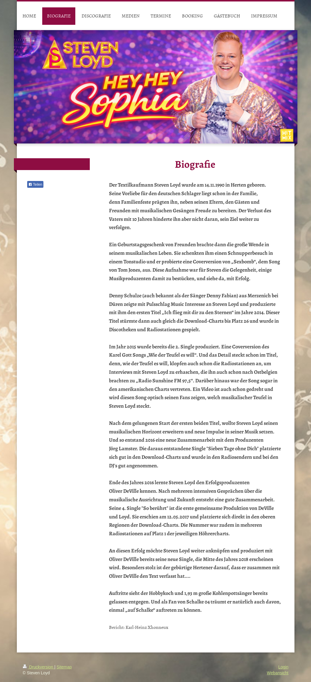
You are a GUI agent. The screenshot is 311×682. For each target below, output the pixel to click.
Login (283, 667)
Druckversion (38, 667)
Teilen (35, 184)
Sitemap (64, 667)
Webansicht (278, 672)
